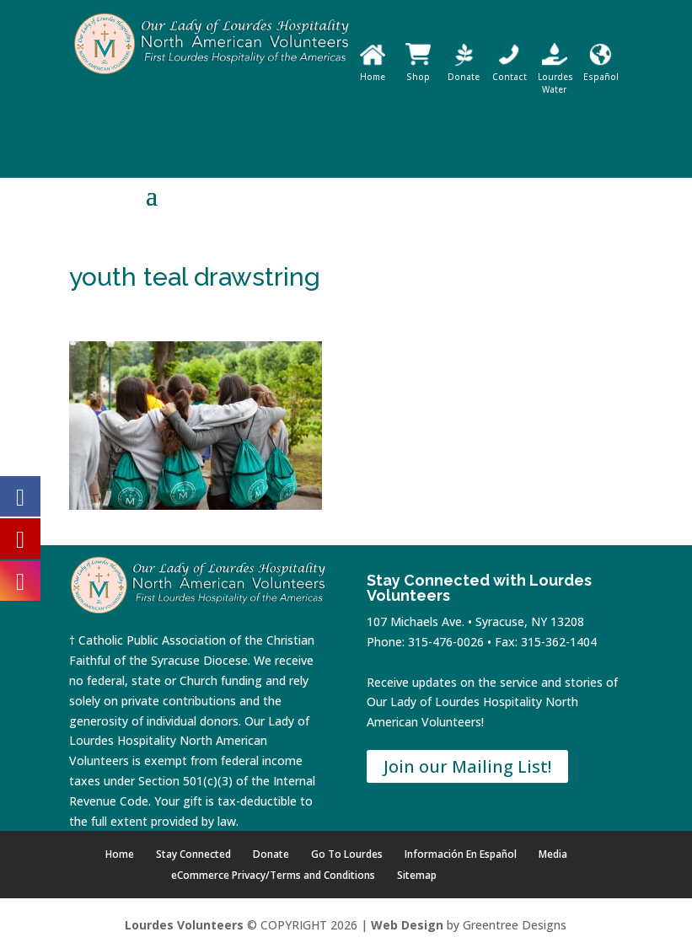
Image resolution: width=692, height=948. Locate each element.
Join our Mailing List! (467, 766)
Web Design (407, 925)
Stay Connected (193, 854)
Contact (509, 70)
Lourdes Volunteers (184, 925)
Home (372, 70)
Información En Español (461, 854)
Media (553, 854)
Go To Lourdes (347, 854)
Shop (418, 70)
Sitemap (417, 875)
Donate (464, 70)
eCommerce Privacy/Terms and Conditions (273, 875)
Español (601, 70)
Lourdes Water (555, 76)
